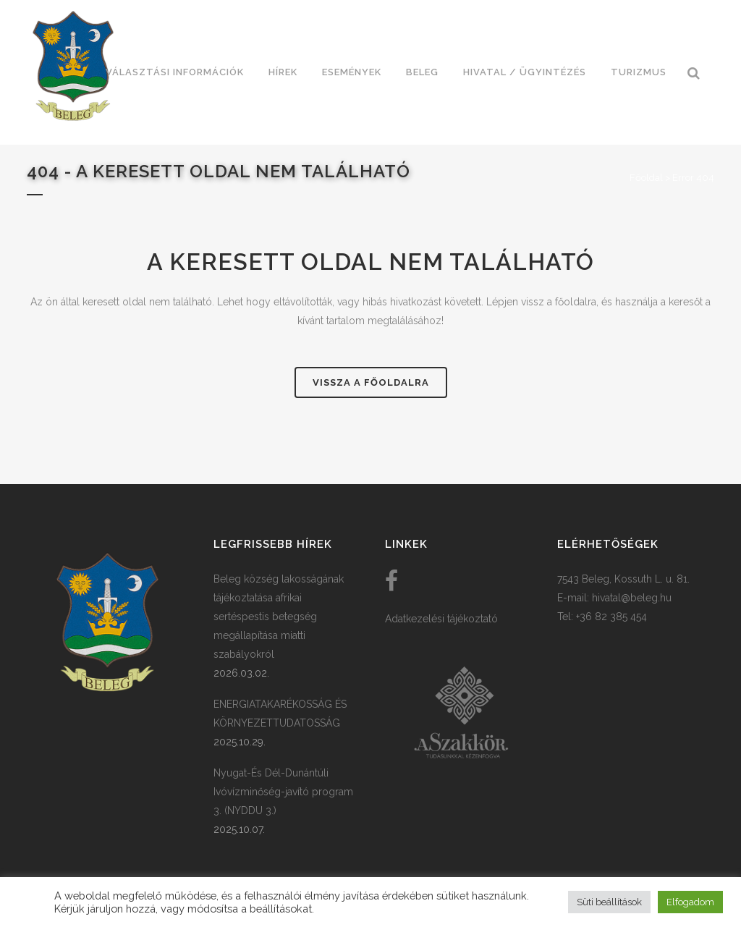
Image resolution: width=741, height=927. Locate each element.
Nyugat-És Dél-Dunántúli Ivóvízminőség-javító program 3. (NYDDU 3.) (283, 791)
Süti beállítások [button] (609, 902)
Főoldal (646, 177)
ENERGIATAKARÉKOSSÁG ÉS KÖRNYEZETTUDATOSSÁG (280, 713)
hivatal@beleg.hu (632, 598)
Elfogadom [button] (690, 902)
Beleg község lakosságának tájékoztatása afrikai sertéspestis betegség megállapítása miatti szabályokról (278, 616)
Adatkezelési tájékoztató (441, 619)
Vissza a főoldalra (371, 382)
